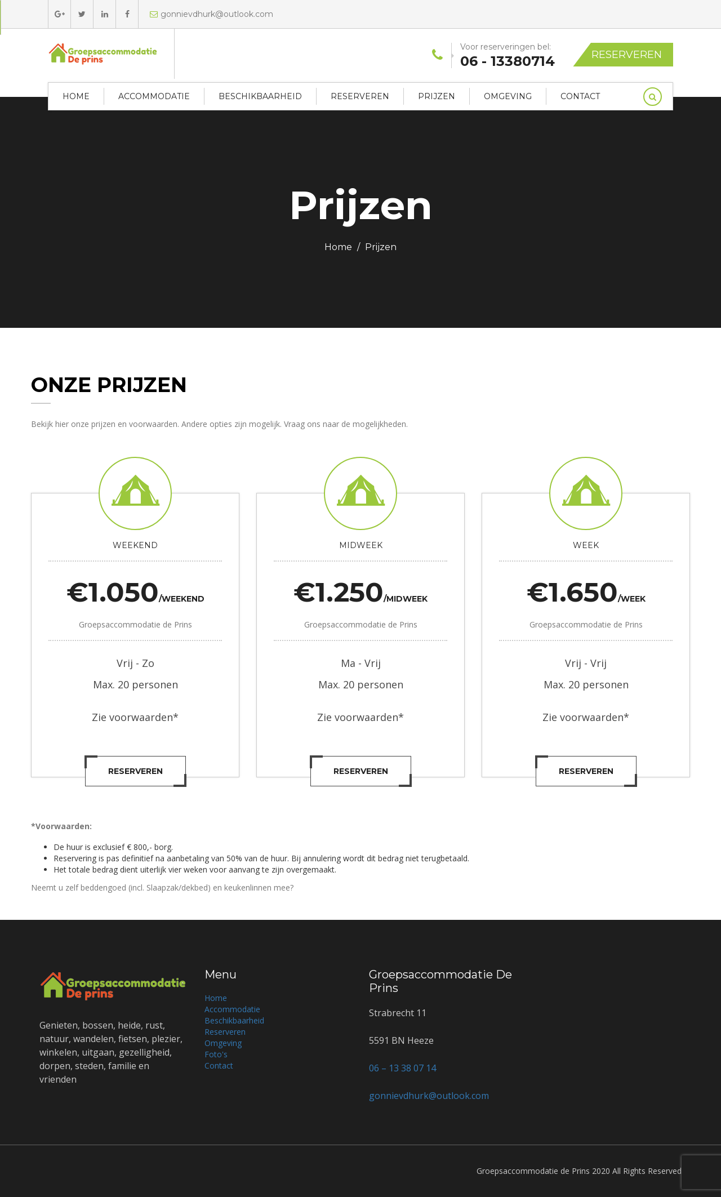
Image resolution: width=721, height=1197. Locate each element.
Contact (580, 96)
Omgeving (508, 96)
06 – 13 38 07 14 (402, 1068)
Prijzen (436, 96)
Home (76, 96)
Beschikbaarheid (260, 96)
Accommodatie (154, 96)
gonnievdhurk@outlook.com (211, 14)
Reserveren (626, 54)
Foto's (216, 1054)
